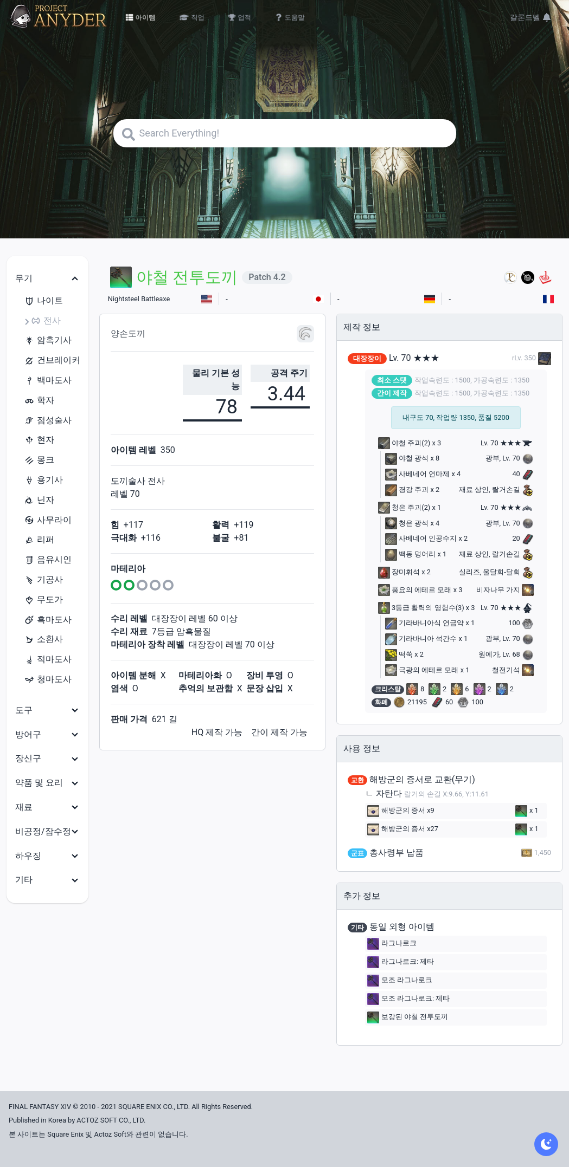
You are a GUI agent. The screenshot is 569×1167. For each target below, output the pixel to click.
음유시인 (48, 560)
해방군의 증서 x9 (400, 811)
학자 (39, 400)
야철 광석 (407, 458)
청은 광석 (407, 523)
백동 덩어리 (410, 554)
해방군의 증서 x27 (402, 829)
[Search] (284, 133)
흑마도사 (48, 620)
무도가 (43, 600)
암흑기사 (48, 340)
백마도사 (48, 380)
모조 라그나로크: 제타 (408, 999)
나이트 (43, 301)
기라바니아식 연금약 (424, 623)
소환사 (43, 639)
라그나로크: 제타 (400, 962)
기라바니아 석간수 (421, 638)
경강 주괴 (407, 489)
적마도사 (48, 659)
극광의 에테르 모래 (422, 670)
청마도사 (48, 679)
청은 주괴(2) (404, 507)
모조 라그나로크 (399, 981)
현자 (39, 440)
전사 (45, 321)
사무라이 (48, 520)
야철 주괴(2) (404, 443)
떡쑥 (399, 654)
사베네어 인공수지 (421, 538)
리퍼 (39, 540)
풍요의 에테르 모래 (415, 590)
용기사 (43, 480)
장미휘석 (399, 572)
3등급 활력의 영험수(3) (421, 608)
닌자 (39, 500)
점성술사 (48, 420)
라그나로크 (392, 944)
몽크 (39, 460)
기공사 (43, 580)
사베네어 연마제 (417, 474)
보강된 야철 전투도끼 (407, 1017)
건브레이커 (52, 360)
